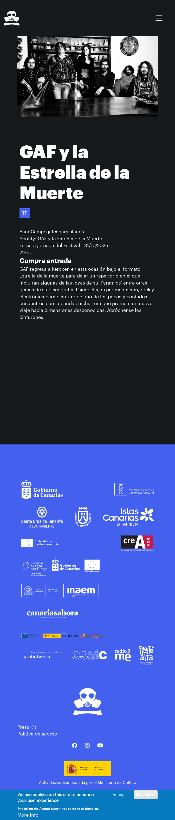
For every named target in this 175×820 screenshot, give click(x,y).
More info (27, 814)
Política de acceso (37, 733)
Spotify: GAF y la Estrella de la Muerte (61, 238)
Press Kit (26, 726)
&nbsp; (88, 381)
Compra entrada (46, 260)
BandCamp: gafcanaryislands (52, 231)
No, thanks (145, 794)
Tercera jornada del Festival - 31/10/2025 (64, 245)
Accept (119, 794)
